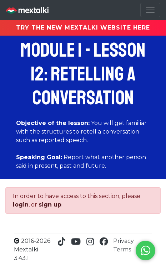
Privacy (123, 241)
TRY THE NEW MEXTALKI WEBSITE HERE (83, 27)
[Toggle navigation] (150, 10)
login (21, 204)
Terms (122, 249)
